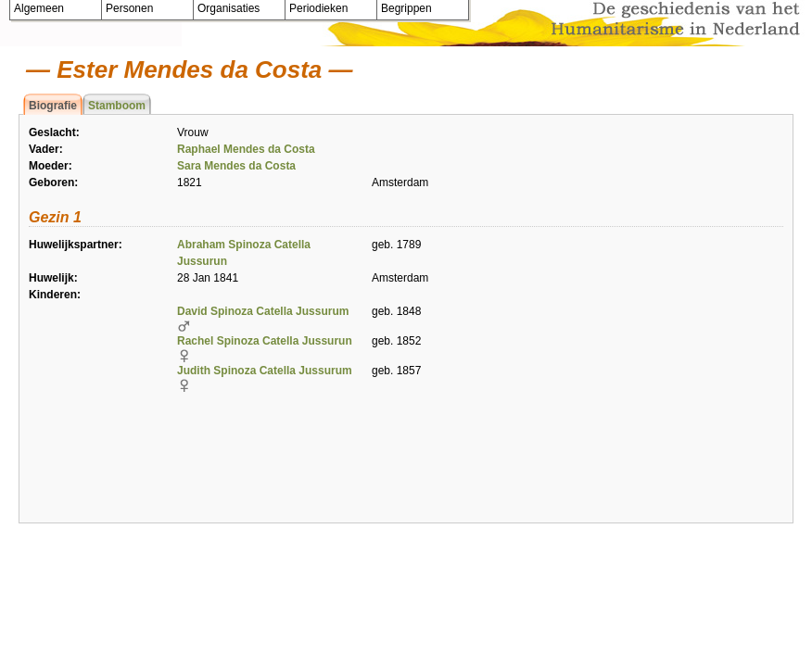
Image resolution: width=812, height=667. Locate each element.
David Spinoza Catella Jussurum (263, 311)
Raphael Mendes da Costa (246, 149)
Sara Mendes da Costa (236, 165)
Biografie (53, 105)
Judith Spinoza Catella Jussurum (264, 370)
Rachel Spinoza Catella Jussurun (264, 340)
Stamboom (117, 105)
